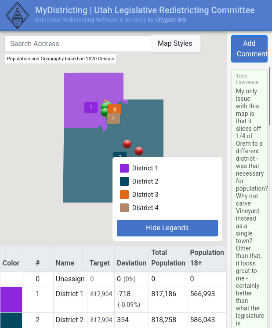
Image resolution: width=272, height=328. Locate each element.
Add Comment (252, 48)
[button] (139, 151)
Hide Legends (167, 228)
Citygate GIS (170, 19)
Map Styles (175, 43)
